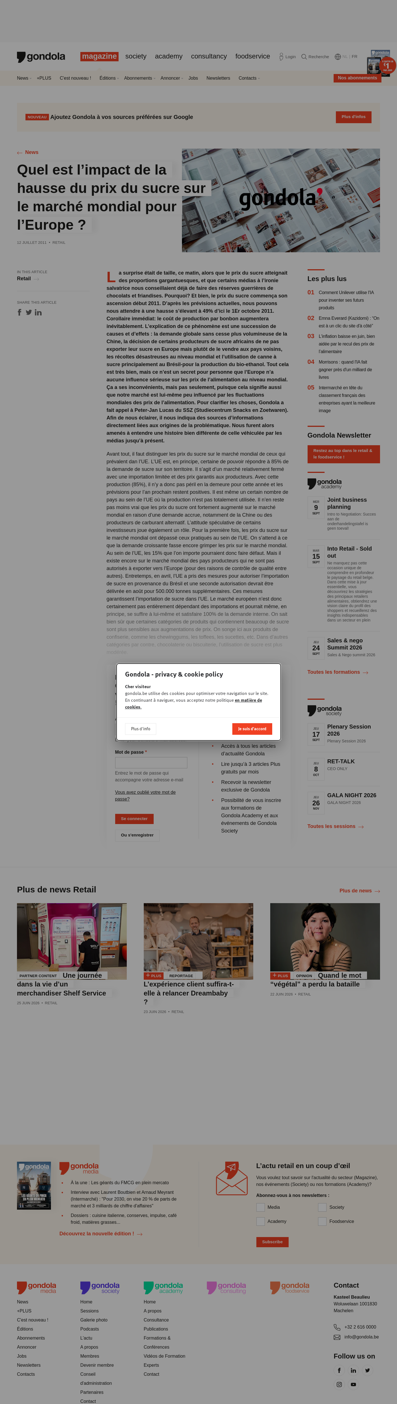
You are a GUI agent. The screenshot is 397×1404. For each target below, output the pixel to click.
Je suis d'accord (252, 728)
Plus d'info (140, 728)
